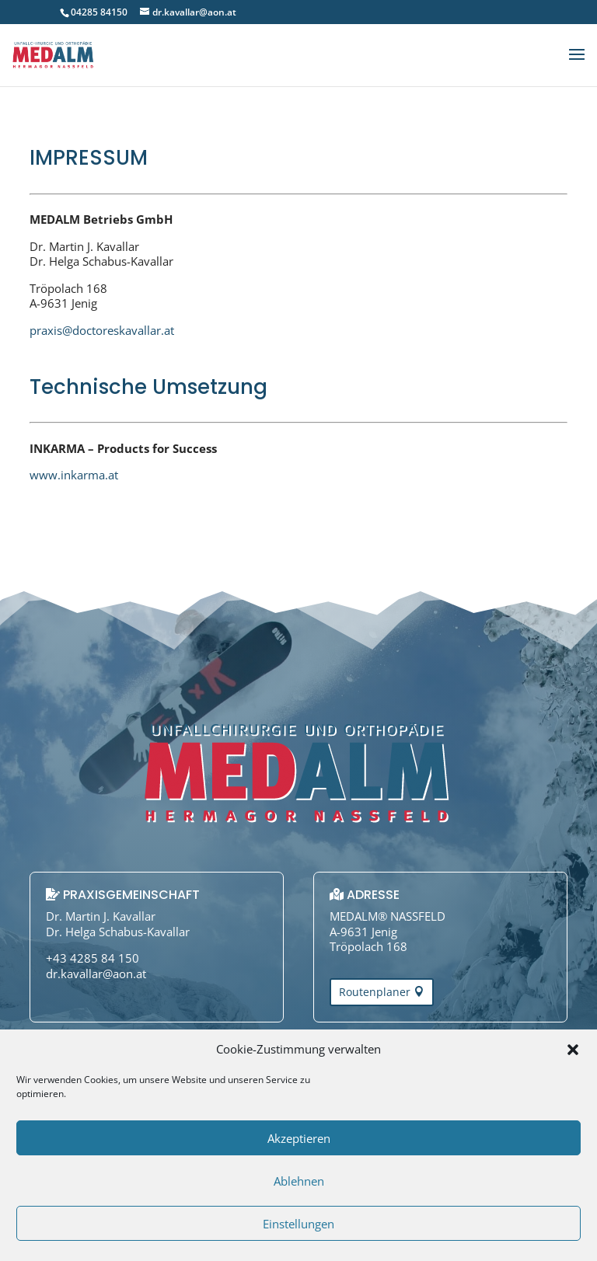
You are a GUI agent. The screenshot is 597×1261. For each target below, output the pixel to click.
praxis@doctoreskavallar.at (102, 330)
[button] (573, 1049)
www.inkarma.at (74, 474)
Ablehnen (299, 1181)
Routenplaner (374, 991)
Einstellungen (298, 1223)
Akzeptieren (298, 1138)
